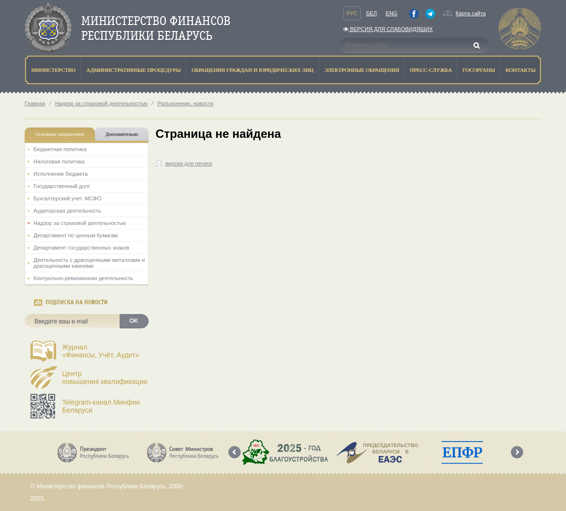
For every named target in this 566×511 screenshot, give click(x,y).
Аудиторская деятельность (67, 211)
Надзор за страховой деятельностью (101, 103)
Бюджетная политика (60, 149)
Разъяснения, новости (185, 103)
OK (133, 321)
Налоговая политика (59, 161)
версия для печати (188, 163)
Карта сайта (471, 13)
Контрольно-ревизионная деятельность (83, 278)
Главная (35, 103)
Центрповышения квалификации (104, 377)
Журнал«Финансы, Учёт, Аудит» (100, 351)
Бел (371, 13)
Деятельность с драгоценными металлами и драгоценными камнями (89, 263)
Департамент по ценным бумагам (75, 235)
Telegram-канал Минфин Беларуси (101, 406)
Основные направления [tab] (60, 134)
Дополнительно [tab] (121, 134)
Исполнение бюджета (60, 174)
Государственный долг (61, 186)
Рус (351, 13)
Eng (392, 13)
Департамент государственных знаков (81, 248)
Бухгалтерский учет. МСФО (67, 198)
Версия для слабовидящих (388, 29)
